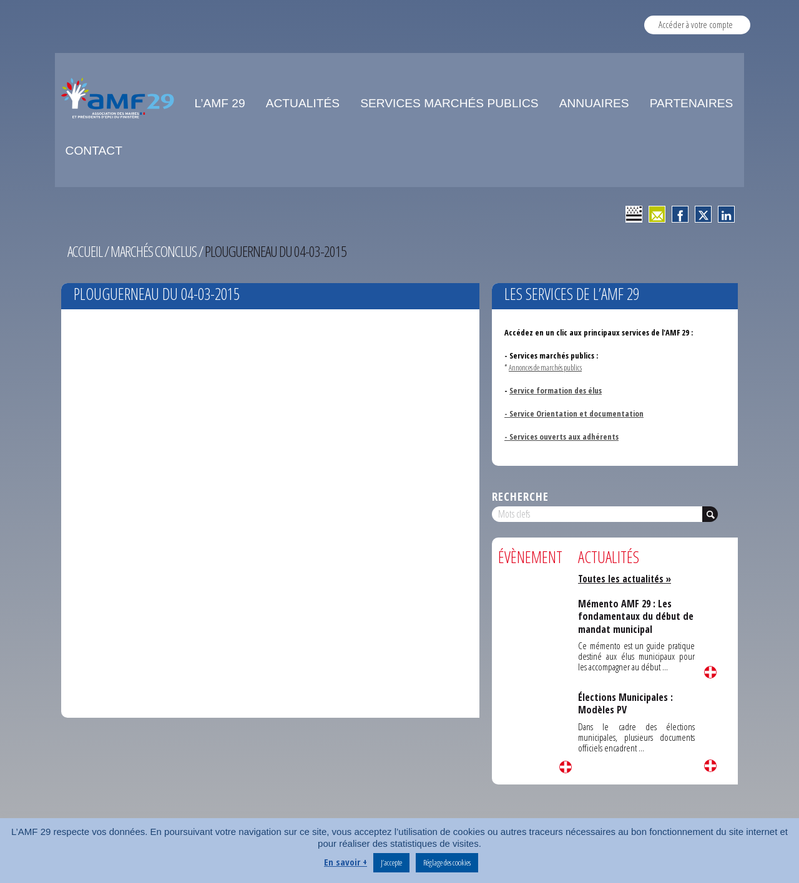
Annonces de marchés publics (545, 367)
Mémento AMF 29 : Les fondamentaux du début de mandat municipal (636, 616)
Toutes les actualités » (624, 578)
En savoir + (345, 862)
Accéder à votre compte (696, 24)
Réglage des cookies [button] (447, 862)
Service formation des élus (555, 390)
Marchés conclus (153, 251)
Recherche (520, 496)
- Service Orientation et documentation (574, 413)
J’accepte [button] (391, 862)
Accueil (84, 251)
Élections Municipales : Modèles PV (625, 703)
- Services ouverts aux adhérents (561, 436)
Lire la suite (565, 767)
